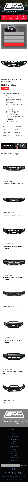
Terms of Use (14, 449)
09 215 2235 (14, 11)
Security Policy (14, 455)
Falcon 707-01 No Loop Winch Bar (13, 183)
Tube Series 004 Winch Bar (11, 403)
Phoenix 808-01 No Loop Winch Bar (13, 215)
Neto (20, 479)
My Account (14, 432)
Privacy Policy (14, 451)
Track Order (14, 434)
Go (14, 44)
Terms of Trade (14, 457)
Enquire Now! (5, 88)
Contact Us (14, 443)
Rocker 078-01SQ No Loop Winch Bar (14, 309)
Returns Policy (14, 453)
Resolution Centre (14, 436)
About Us (14, 441)
